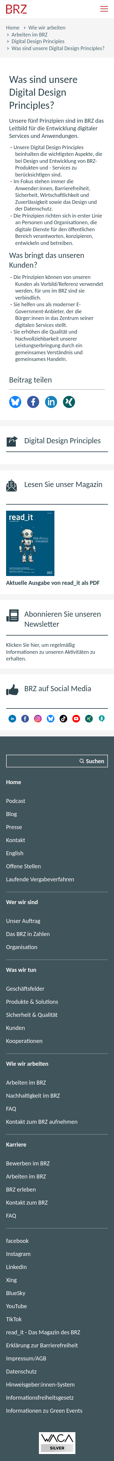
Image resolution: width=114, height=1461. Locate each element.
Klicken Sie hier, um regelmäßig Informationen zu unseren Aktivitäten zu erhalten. (50, 652)
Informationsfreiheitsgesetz (40, 1397)
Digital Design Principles (38, 41)
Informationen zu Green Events (44, 1410)
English (14, 853)
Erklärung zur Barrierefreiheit (42, 1345)
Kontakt (15, 840)
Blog (11, 814)
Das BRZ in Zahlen (28, 934)
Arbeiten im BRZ (29, 34)
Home (12, 27)
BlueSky (15, 1293)
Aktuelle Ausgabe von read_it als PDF (53, 582)
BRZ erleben (21, 1189)
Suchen (95, 761)
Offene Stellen (23, 866)
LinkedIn (51, 402)
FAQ (11, 1108)
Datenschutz (21, 1371)
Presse (14, 827)
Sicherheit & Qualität (31, 1014)
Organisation (21, 947)
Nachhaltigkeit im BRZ (33, 1095)
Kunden (15, 1027)
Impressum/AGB (26, 1358)
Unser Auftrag (23, 920)
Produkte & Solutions (32, 1001)
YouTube (16, 1306)
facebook (17, 1240)
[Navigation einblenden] (104, 9)
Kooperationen (24, 1040)
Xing (69, 402)
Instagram (18, 1253)
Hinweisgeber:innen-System (40, 1384)
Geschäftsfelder (25, 988)
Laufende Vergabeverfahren (40, 879)
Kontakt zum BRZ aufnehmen (42, 1121)
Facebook (33, 402)
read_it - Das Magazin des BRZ (43, 1332)
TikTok (14, 1319)
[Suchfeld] (57, 761)
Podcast (15, 800)
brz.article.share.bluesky (15, 402)
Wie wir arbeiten (46, 27)
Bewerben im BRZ (28, 1163)
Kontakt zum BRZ (27, 1202)
